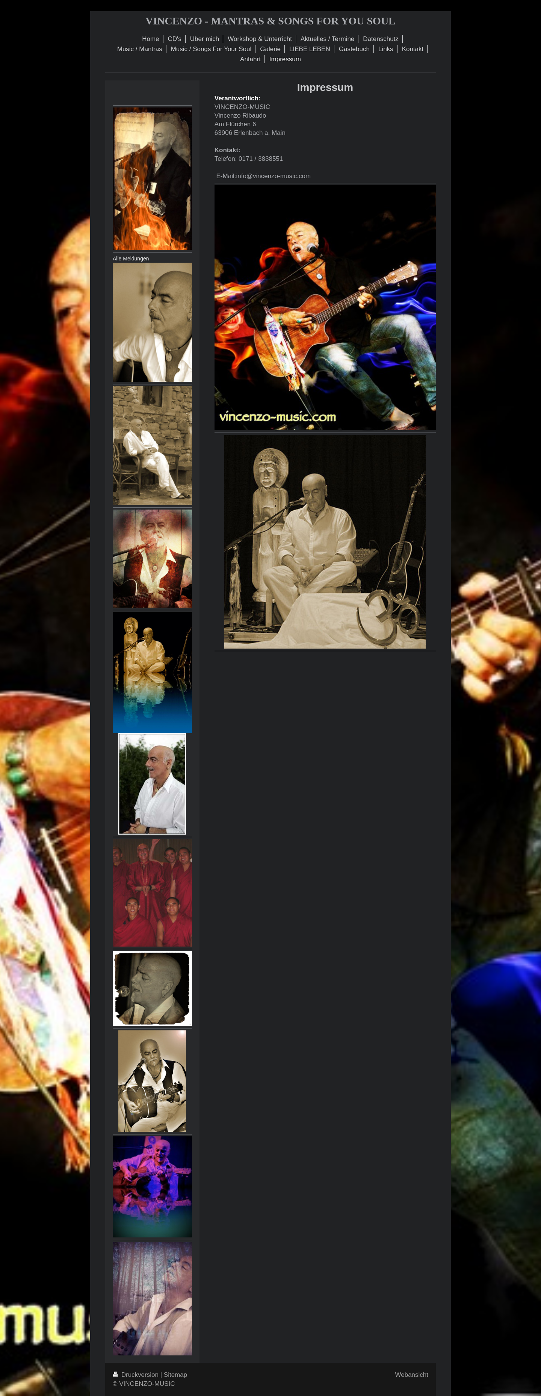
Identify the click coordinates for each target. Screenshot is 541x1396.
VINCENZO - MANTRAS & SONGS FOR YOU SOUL (270, 21)
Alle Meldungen (131, 259)
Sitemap (175, 1374)
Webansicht (411, 1374)
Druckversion (136, 1374)
